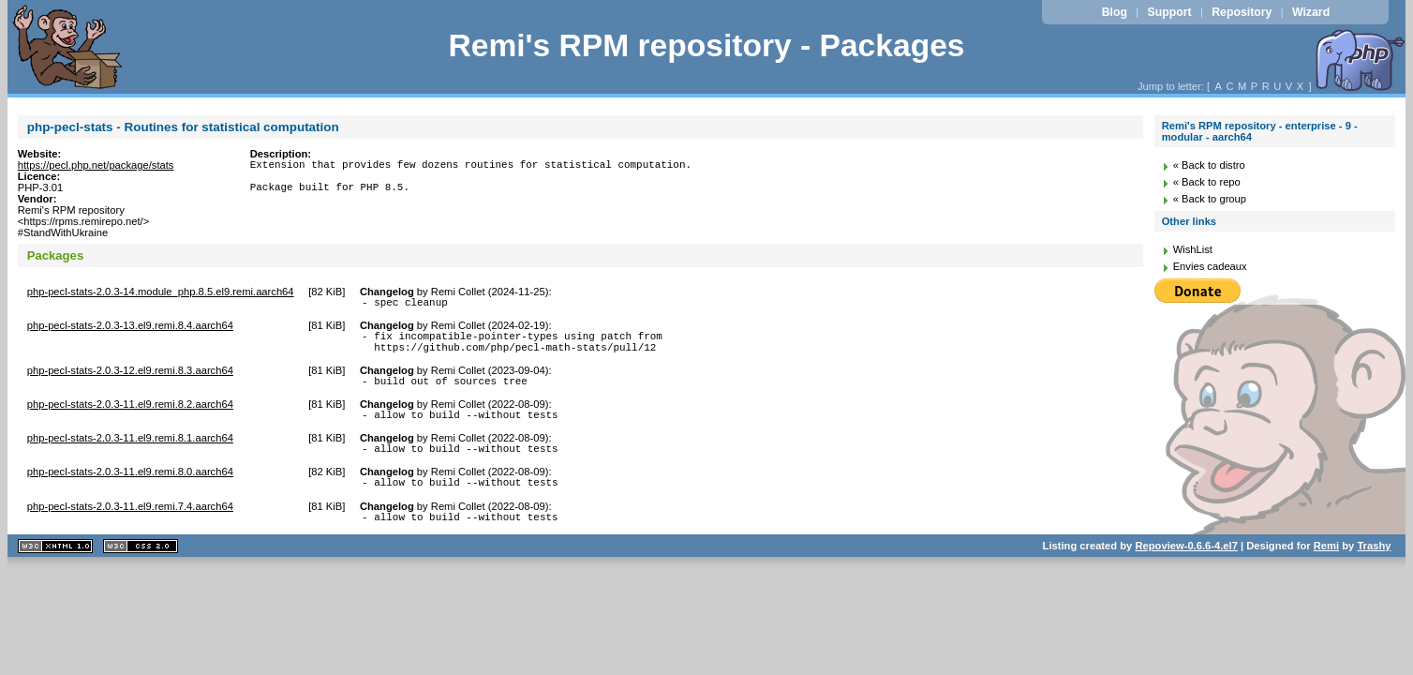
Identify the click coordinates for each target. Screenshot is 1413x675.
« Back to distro (1209, 165)
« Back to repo (1207, 182)
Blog (1114, 12)
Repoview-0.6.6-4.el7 (1186, 568)
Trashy (1374, 568)
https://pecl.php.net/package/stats (96, 165)
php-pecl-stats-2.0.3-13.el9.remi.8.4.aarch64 (130, 328)
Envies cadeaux (1210, 266)
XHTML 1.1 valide (55, 569)
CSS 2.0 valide (140, 569)
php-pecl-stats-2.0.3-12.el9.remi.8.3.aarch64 (130, 378)
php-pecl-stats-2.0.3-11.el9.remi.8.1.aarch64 (130, 452)
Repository (1242, 12)
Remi (1326, 568)
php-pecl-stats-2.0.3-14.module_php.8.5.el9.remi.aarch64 (160, 291)
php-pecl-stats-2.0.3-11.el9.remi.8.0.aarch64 (130, 488)
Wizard (1311, 12)
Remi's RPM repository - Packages (706, 45)
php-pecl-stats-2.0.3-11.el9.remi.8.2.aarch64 (130, 415)
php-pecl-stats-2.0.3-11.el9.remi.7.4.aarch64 (130, 526)
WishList (1192, 249)
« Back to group (1209, 198)
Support (1170, 12)
